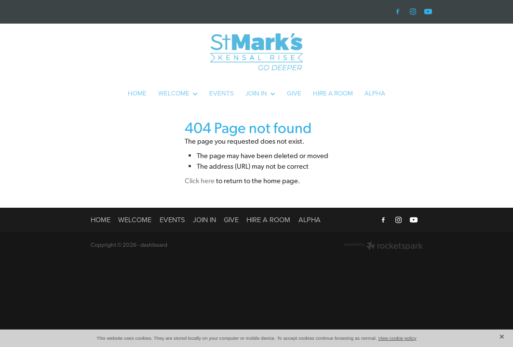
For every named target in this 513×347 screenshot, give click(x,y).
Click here (200, 180)
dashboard (153, 244)
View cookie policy (397, 338)
